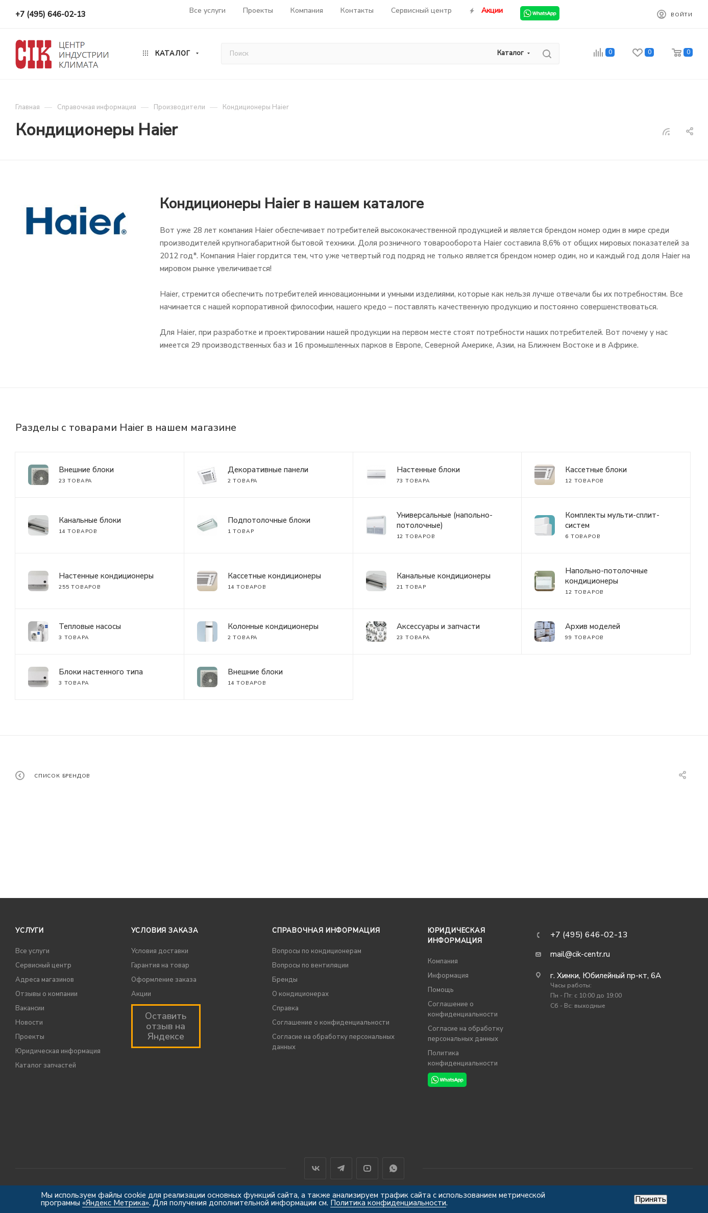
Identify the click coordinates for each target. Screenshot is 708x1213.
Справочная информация (326, 930)
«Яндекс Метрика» (115, 1203)
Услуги (29, 930)
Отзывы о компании (46, 994)
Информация (448, 975)
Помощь (441, 989)
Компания (443, 961)
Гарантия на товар (160, 965)
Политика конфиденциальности (388, 1203)
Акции (141, 994)
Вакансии (29, 1008)
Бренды (285, 979)
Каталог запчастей (45, 1065)
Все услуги (32, 951)
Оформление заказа (164, 979)
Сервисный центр (43, 965)
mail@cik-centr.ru (580, 954)
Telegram (341, 1168)
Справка (285, 1008)
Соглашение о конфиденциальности (330, 1022)
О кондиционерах (300, 994)
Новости (29, 1022)
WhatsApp (393, 1168)
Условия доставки (159, 951)
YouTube (367, 1168)
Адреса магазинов (44, 979)
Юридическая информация (58, 1051)
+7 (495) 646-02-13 (50, 14)
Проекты (29, 1036)
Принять (650, 1199)
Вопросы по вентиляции (310, 965)
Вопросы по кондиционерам (316, 951)
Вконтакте (315, 1168)
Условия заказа (165, 930)
